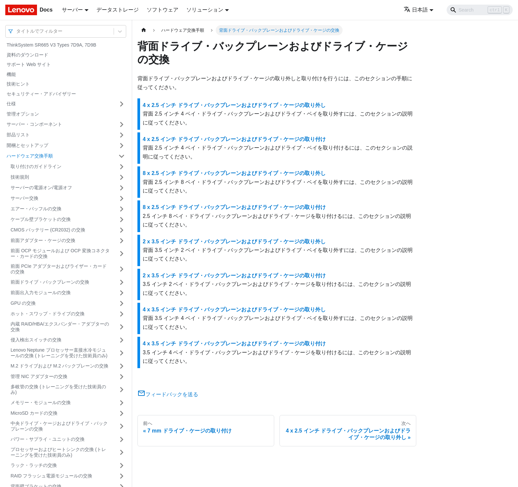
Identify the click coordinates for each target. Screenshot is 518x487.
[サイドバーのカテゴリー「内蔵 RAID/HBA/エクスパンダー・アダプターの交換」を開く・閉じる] (121, 327)
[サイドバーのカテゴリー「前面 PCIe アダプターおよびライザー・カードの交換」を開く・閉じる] (121, 269)
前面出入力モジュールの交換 (41, 292)
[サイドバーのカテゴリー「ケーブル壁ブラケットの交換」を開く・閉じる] (121, 219)
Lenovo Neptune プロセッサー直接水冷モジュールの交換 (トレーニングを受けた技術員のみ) (59, 353)
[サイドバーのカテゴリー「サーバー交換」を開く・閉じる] (121, 198)
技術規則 (20, 177)
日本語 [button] (416, 10)
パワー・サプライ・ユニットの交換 (48, 439)
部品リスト (18, 134)
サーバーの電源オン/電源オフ (41, 187)
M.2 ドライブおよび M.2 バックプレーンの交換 (59, 365)
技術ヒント (18, 84)
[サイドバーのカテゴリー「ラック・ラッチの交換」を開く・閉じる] (121, 465)
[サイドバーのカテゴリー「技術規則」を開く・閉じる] (121, 177)
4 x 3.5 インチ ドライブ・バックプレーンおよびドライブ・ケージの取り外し (234, 309)
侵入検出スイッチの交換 (36, 339)
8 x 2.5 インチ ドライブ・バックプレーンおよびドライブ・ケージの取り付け (234, 207)
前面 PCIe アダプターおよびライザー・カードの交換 (59, 269)
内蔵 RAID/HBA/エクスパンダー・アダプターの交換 (60, 326)
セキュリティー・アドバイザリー (41, 93)
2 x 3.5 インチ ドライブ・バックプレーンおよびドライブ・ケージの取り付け (234, 275)
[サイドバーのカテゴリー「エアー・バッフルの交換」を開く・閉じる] (121, 209)
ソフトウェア (162, 10)
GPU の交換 (23, 303)
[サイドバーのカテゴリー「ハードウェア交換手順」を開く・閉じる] (121, 156)
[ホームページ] (143, 30)
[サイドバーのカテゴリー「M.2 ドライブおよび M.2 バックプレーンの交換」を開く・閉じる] (121, 366)
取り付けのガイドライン (36, 166)
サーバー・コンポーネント (34, 124)
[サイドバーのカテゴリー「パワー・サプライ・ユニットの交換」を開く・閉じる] (121, 439)
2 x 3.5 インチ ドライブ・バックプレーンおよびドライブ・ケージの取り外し (234, 241)
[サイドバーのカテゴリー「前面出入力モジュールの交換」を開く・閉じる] (121, 293)
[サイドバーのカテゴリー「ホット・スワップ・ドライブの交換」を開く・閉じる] (121, 314)
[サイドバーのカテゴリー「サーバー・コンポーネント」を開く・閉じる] (121, 124)
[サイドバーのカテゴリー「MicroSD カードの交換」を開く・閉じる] (121, 413)
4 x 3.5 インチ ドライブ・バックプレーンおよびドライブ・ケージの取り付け (234, 343)
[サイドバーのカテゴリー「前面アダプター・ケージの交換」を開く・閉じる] (121, 240)
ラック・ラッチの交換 (34, 465)
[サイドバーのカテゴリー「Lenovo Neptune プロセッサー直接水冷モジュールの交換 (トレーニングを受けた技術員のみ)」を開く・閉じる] (121, 353)
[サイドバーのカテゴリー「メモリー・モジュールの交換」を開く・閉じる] (121, 403)
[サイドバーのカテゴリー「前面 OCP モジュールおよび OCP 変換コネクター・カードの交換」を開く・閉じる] (121, 253)
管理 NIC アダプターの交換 (39, 376)
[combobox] (17, 31)
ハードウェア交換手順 (30, 155)
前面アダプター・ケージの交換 (43, 240)
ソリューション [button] (204, 10)
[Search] (480, 10)
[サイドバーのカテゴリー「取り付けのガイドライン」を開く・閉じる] (121, 166)
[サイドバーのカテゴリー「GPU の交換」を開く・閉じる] (121, 303)
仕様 (11, 103)
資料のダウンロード (27, 54)
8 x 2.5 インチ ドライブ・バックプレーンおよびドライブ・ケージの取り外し (234, 173)
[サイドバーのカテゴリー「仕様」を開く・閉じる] (121, 104)
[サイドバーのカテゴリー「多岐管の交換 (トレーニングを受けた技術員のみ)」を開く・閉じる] (121, 390)
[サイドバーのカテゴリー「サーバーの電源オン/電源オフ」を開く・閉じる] (121, 188)
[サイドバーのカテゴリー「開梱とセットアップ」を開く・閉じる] (121, 145)
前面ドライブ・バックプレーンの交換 (50, 282)
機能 (11, 74)
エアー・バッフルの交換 (36, 208)
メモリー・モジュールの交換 (41, 402)
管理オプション (23, 114)
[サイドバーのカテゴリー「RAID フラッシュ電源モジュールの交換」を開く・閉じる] (121, 476)
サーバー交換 (24, 198)
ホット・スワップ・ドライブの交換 (48, 313)
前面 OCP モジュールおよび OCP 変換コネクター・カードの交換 (60, 253)
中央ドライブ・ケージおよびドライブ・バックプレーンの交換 (59, 426)
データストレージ (117, 10)
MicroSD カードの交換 (34, 413)
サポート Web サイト (29, 64)
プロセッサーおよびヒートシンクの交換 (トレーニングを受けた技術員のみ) (58, 452)
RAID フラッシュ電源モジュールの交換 (51, 475)
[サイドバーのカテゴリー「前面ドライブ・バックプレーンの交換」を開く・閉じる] (121, 282)
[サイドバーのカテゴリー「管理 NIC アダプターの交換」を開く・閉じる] (121, 376)
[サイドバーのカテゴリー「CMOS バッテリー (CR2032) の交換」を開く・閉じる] (121, 230)
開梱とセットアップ (27, 145)
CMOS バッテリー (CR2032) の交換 (48, 229)
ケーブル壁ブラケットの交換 (41, 219)
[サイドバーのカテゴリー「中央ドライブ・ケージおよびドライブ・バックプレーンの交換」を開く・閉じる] (121, 426)
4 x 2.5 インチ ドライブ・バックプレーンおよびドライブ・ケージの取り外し (234, 105)
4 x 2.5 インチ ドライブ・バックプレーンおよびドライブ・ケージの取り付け (234, 139)
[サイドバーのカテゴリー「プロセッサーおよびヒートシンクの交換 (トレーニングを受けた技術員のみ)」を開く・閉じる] (121, 452)
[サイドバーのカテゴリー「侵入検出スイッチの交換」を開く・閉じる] (121, 340)
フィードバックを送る (167, 394)
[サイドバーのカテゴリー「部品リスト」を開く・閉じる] (121, 135)
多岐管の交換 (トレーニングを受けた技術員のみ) (58, 389)
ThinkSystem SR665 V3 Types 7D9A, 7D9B (51, 45)
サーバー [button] (72, 10)
